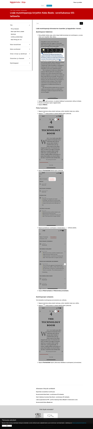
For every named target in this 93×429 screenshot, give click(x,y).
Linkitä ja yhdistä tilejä (16, 37)
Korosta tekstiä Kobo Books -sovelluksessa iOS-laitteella (50, 394)
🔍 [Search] (81, 23)
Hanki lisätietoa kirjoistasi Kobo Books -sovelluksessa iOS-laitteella (52, 397)
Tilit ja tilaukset (15, 29)
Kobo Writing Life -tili (16, 39)
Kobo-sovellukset (16, 10)
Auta (12, 10)
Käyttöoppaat (14, 63)
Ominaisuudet (24, 10)
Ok (7, 425)
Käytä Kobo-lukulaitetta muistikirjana (45, 391)
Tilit (11, 25)
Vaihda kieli (49, 5)
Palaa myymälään (77, 2)
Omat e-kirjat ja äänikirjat (18, 54)
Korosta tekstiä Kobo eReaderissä (44, 402)
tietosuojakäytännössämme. (79, 423)
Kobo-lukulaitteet (15, 44)
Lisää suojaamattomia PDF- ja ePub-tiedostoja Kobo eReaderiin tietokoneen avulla (56, 399)
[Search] (58, 23)
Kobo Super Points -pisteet (17, 31)
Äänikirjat (13, 34)
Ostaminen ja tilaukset (17, 58)
